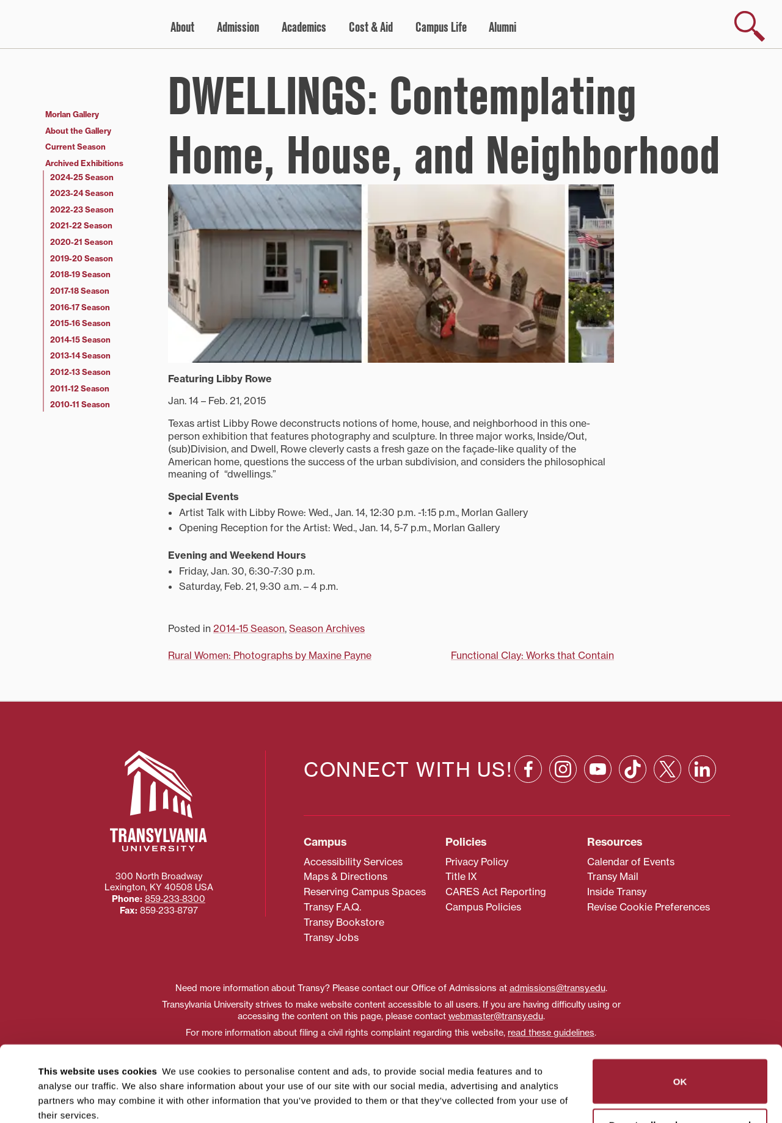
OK (680, 1005)
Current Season (75, 146)
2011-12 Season (79, 388)
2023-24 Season (82, 193)
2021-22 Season (81, 225)
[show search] (749, 26)
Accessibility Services (353, 862)
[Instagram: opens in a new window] (563, 769)
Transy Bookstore (344, 922)
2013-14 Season (80, 355)
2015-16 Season (80, 323)
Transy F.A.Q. (332, 907)
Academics (304, 27)
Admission (238, 27)
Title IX (461, 876)
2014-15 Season (249, 628)
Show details (60, 1099)
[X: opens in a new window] (667, 769)
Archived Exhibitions (84, 163)
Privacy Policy (476, 862)
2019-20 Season (81, 258)
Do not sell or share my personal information (680, 1055)
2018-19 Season (80, 274)
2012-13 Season (80, 372)
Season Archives (327, 628)
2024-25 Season (82, 177)
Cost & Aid (371, 27)
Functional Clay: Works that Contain (532, 655)
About (182, 27)
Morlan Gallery (72, 114)
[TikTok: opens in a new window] (632, 769)
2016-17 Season (80, 307)
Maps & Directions (345, 876)
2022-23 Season (82, 209)
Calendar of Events (630, 862)
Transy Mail (612, 876)
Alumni (502, 27)
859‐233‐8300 (175, 898)
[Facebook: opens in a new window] (528, 769)
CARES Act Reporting (495, 891)
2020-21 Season (81, 242)
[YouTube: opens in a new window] (598, 769)
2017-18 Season (79, 291)
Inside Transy (616, 891)
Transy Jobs (331, 937)
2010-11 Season (80, 404)
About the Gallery (78, 131)
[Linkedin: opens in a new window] (702, 769)
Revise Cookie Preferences (648, 907)
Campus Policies (483, 907)
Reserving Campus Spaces (365, 891)
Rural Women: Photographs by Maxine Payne (269, 655)
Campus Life (441, 27)
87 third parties (134, 1069)
